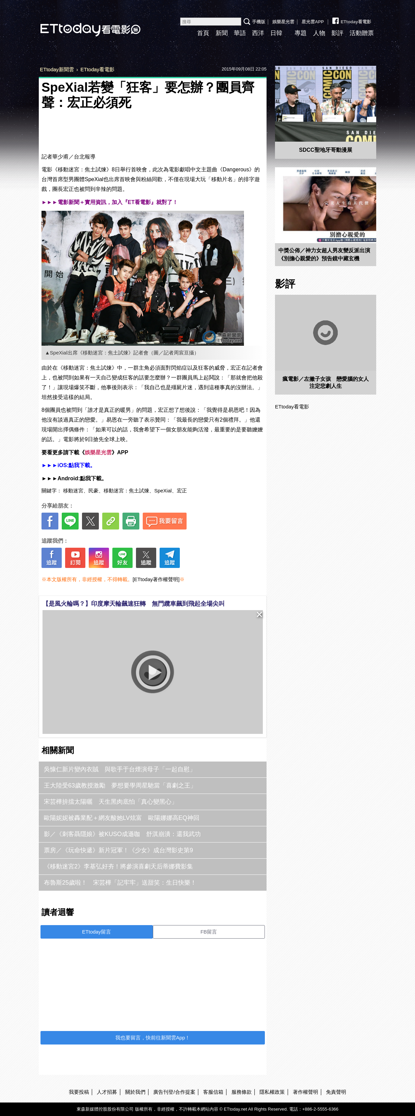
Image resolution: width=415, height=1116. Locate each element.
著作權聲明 (305, 1092)
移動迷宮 (73, 490)
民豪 (93, 490)
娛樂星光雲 (283, 21)
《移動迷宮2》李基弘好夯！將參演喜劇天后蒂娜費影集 (118, 866)
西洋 (258, 33)
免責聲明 (336, 1092)
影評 (337, 33)
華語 (240, 33)
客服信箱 (213, 1092)
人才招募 (107, 1092)
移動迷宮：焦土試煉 (126, 490)
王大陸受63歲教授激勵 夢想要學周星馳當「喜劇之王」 (120, 785)
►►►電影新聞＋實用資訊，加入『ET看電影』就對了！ (110, 202)
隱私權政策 (272, 1092)
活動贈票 (362, 33)
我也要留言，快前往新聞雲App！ (152, 1037)
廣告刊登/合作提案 (174, 1092)
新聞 (222, 33)
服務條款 (241, 1092)
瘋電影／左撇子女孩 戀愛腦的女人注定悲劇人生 (325, 382)
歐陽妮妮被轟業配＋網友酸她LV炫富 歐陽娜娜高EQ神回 (121, 817)
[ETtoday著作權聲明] (156, 579)
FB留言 (208, 932)
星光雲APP (313, 21)
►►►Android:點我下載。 (74, 478)
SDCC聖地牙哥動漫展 (325, 150)
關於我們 (135, 1092)
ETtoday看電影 (80, 24)
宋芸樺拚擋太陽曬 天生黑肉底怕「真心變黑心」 (110, 801)
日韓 (276, 33)
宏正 (182, 490)
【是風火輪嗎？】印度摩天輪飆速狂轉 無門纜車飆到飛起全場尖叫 (134, 603)
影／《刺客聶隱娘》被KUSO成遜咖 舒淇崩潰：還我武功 (122, 834)
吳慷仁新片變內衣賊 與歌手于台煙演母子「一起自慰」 (120, 769)
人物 (319, 33)
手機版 (258, 21)
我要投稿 (79, 1092)
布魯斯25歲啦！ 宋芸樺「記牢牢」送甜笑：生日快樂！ (120, 882)
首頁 (203, 33)
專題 (301, 33)
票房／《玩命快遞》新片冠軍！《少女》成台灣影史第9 (118, 850)
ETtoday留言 (96, 932)
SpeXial (163, 490)
